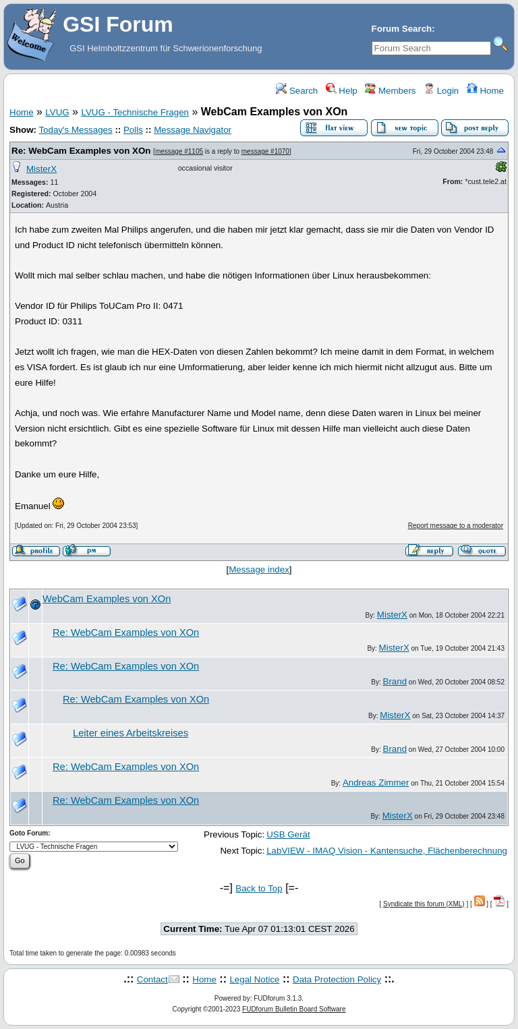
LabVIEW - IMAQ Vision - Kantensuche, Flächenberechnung (386, 851)
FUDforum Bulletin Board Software (293, 1009)
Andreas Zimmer (376, 782)
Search (297, 91)
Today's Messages (75, 130)
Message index (259, 569)
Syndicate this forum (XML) (424, 904)
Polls (133, 130)
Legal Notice (254, 979)
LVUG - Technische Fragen (135, 112)
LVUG (57, 112)
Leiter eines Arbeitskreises (130, 733)
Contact (152, 979)
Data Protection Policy (337, 979)
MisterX (41, 169)
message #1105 (179, 151)
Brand (395, 681)
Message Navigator (192, 130)
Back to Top (258, 888)
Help (341, 91)
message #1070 (265, 151)
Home (485, 91)
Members (390, 91)
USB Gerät (288, 834)
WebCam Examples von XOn (106, 598)
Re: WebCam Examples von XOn (80, 151)
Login (441, 91)
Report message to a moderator (455, 525)
